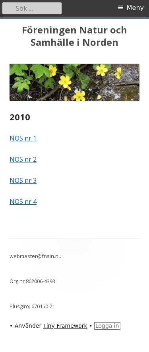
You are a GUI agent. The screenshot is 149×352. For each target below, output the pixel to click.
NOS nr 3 (23, 180)
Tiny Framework (65, 326)
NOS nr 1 (23, 138)
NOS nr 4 (23, 201)
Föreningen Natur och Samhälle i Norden (74, 36)
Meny (135, 8)
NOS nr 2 (23, 159)
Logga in (107, 326)
